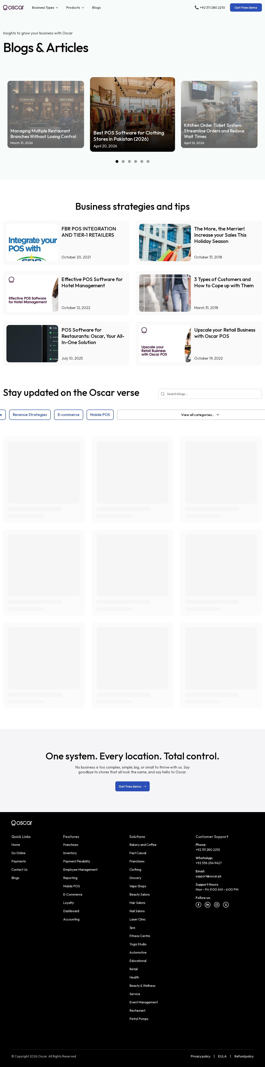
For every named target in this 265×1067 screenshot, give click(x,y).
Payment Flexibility (76, 861)
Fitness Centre (139, 936)
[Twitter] (226, 905)
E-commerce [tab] (129, 414)
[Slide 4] (135, 161)
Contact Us (19, 869)
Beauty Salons (139, 894)
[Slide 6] (148, 161)
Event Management (143, 1002)
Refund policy (244, 1056)
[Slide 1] (117, 161)
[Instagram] (217, 905)
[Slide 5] (141, 161)
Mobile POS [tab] (160, 414)
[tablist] (113, 415)
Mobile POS (71, 886)
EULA (222, 1056)
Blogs (96, 7)
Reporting (70, 878)
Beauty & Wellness (142, 985)
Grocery (135, 878)
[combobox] (200, 415)
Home (15, 845)
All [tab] (9, 414)
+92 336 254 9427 (209, 863)
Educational (137, 961)
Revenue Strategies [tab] (90, 414)
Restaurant (137, 1010)
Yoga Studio (138, 944)
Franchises (70, 845)
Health (134, 977)
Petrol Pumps (138, 1019)
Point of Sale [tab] (51, 414)
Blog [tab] (26, 414)
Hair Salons (137, 903)
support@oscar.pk (209, 876)
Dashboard (71, 911)
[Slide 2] (123, 161)
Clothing (135, 869)
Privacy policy (200, 1056)
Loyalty (68, 903)
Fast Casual (137, 853)
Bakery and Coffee (143, 845)
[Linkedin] (208, 905)
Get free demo (246, 7)
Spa (132, 927)
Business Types (45, 7)
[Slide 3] (129, 161)
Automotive (138, 952)
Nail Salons (137, 911)
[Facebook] (198, 905)
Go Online (18, 853)
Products (75, 7)
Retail (133, 969)
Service (134, 994)
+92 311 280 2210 (208, 850)
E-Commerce (72, 894)
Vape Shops (137, 886)
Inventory (70, 853)
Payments (18, 861)
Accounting (71, 919)
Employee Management (80, 869)
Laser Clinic (137, 919)
